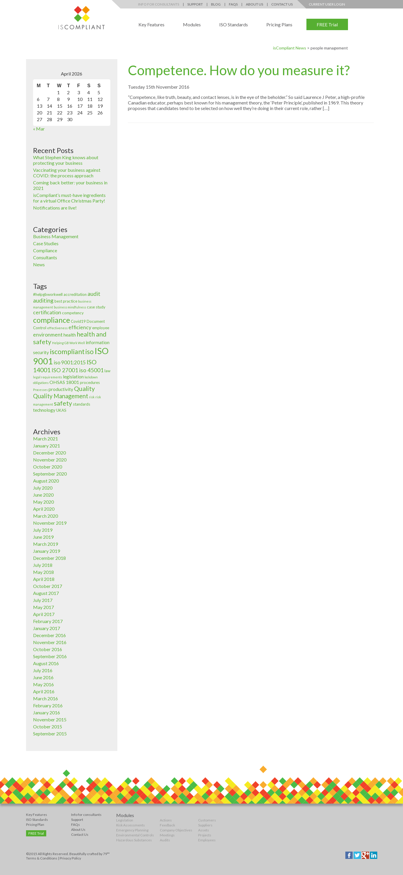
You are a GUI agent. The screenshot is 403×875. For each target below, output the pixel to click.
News (39, 264)
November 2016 (49, 642)
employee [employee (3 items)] (100, 327)
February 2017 (48, 621)
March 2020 (45, 516)
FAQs (233, 4)
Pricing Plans (279, 24)
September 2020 (50, 473)
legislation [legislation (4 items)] (73, 376)
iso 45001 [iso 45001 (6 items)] (91, 370)
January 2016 (46, 712)
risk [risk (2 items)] (92, 397)
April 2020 (43, 509)
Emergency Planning (132, 830)
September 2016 (50, 656)
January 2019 (46, 551)
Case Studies (46, 243)
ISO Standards (233, 24)
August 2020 (46, 480)
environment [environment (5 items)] (48, 335)
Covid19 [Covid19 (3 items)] (78, 321)
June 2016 (43, 677)
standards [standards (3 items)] (81, 404)
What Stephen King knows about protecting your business (65, 160)
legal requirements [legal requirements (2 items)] (47, 377)
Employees (207, 840)
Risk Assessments (130, 825)
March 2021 (45, 438)
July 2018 (42, 565)
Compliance (45, 250)
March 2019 (45, 544)
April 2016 (43, 691)
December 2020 (49, 452)
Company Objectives (176, 830)
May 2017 (43, 607)
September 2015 (50, 733)
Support (195, 4)
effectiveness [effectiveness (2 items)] (57, 328)
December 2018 (49, 558)
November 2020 (49, 459)
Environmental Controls (135, 835)
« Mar (39, 128)
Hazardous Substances (134, 840)
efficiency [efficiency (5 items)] (79, 327)
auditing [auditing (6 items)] (43, 300)
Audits (165, 840)
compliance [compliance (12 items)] (51, 319)
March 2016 (45, 698)
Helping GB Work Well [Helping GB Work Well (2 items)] (68, 343)
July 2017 (42, 600)
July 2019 (42, 530)
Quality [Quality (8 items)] (84, 388)
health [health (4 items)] (70, 334)
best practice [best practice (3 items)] (65, 301)
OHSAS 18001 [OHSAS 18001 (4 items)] (64, 382)
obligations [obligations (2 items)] (41, 383)
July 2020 (42, 487)
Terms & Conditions (41, 858)
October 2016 (47, 649)
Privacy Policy (70, 858)
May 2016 (43, 684)
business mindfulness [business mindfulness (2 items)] (70, 307)
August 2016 (46, 663)
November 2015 (49, 719)
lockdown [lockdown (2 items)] (91, 377)
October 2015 (47, 726)
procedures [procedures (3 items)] (90, 382)
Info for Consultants (158, 4)
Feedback (167, 825)
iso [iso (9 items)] (89, 352)
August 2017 (46, 593)
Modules (192, 24)
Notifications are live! (55, 207)
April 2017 (43, 614)
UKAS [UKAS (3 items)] (61, 410)
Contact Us (282, 4)
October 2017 (47, 586)
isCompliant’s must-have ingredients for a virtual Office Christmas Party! (69, 197)
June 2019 (43, 537)
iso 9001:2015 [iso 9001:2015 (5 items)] (70, 362)
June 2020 (43, 494)
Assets (203, 830)
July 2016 (42, 670)
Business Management (55, 236)
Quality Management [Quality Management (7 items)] (60, 395)
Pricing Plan (35, 824)
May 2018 (43, 572)
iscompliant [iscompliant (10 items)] (67, 351)
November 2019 (49, 523)
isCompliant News (289, 47)
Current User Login (327, 4)
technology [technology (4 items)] (44, 410)
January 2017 (46, 628)
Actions (166, 820)
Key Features (151, 24)
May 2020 (43, 502)
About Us (254, 4)
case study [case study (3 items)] (96, 307)
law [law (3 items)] (107, 370)
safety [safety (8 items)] (63, 403)
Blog (216, 4)
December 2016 (49, 635)
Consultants (45, 257)
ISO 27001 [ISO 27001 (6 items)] (65, 370)
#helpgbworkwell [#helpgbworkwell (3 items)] (48, 294)
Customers (207, 820)
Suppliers (205, 825)
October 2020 (47, 466)
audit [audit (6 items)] (94, 293)
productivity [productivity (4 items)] (61, 389)
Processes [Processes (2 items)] (40, 390)
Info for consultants (86, 814)
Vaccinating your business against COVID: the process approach (66, 172)
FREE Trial (327, 24)
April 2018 (43, 579)
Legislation (124, 820)
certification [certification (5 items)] (47, 312)
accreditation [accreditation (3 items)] (75, 294)
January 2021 (46, 445)
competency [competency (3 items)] (73, 312)
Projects (204, 835)
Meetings (167, 835)
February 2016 (48, 705)
